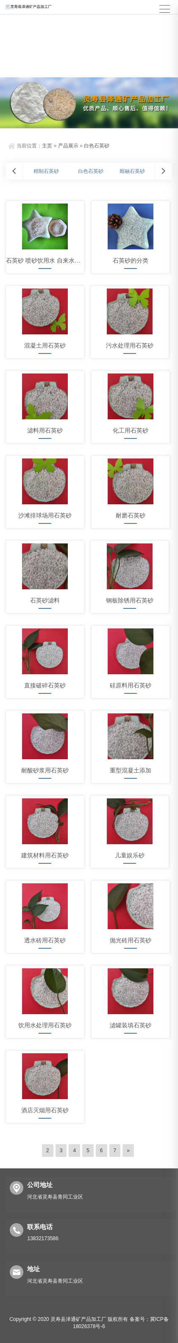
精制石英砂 (46, 171)
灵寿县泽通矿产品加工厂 (78, 1319)
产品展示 (68, 146)
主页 (47, 146)
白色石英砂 (96, 146)
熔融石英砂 (132, 171)
